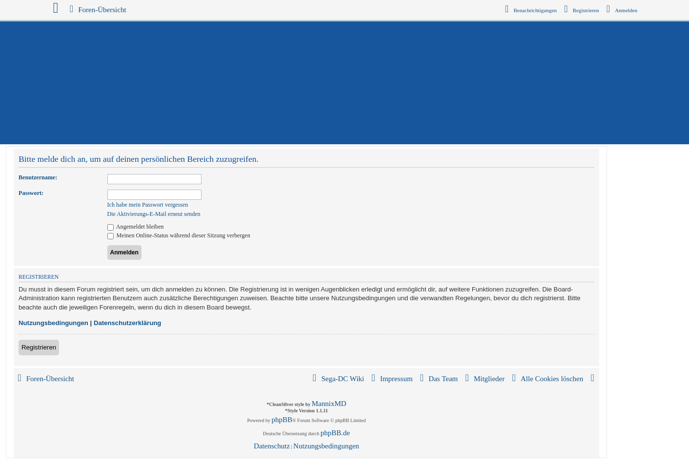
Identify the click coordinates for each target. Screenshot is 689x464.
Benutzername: (38, 177)
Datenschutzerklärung (128, 323)
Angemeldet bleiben (135, 226)
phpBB (282, 420)
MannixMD (329, 403)
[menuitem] (622, 10)
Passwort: (31, 193)
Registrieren (38, 347)
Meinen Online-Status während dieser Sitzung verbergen (178, 235)
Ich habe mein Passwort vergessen (147, 204)
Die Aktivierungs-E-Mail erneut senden (154, 214)
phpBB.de (335, 433)
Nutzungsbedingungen (53, 323)
